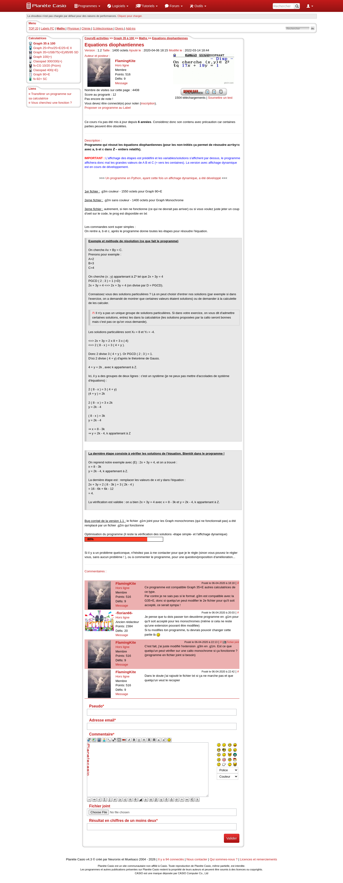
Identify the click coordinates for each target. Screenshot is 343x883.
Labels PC (47, 28)
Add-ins (131, 28)
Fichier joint (233, 642)
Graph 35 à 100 (124, 38)
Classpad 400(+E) (45, 70)
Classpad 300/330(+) (47, 61)
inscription (148, 103)
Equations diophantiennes (170, 38)
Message (121, 83)
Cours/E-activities (97, 38)
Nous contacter (197, 859)
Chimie (86, 28)
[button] (87, 6)
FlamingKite (125, 61)
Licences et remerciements (258, 859)
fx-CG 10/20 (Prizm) (47, 65)
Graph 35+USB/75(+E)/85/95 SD (55, 52)
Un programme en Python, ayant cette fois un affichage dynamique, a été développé (163, 178)
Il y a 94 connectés (171, 859)
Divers (119, 28)
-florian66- (124, 613)
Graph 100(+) (42, 57)
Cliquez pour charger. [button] (129, 16)
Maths (143, 38)
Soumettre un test (220, 97)
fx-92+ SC (40, 79)
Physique (73, 28)
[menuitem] (87, 6)
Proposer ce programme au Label (108, 107)
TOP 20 (33, 28)
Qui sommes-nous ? (223, 859)
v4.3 (89, 859)
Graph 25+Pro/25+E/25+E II (52, 48)
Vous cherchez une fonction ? (51, 102)
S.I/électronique (103, 28)
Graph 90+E (41, 74)
